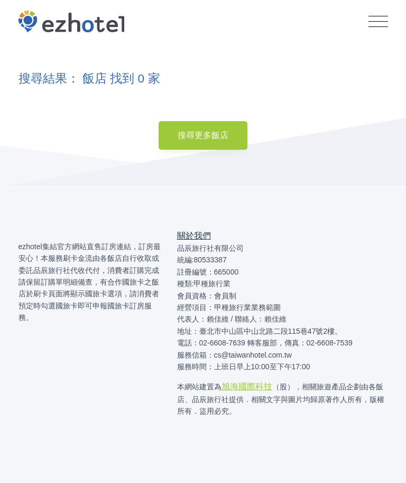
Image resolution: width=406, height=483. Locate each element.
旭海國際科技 (247, 386)
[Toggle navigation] (378, 21)
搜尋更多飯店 (203, 135)
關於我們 (194, 235)
